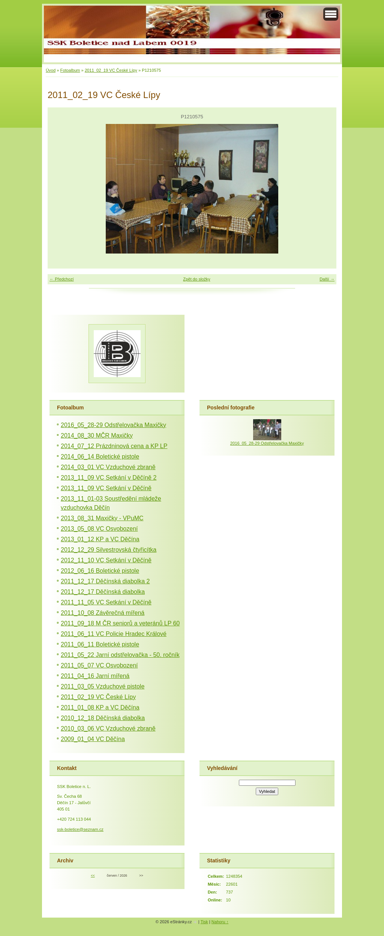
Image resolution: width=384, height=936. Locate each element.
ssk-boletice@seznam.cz (80, 829)
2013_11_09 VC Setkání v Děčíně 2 (108, 477)
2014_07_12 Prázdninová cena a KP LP (114, 446)
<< (92, 875)
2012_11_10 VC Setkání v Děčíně (106, 560)
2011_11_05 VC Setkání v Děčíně (106, 602)
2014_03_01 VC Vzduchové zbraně (108, 467)
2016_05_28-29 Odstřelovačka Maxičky (113, 425)
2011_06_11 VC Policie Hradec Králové (113, 634)
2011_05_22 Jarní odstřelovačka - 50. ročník (120, 655)
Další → (327, 279)
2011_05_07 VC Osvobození (99, 665)
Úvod (51, 70)
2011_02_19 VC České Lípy (111, 70)
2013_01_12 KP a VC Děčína (100, 539)
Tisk (204, 921)
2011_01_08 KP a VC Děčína (100, 707)
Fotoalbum (70, 70)
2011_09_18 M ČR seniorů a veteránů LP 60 (120, 623)
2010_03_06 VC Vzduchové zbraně (108, 728)
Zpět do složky (196, 279)
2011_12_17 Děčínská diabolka (103, 592)
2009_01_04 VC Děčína (93, 739)
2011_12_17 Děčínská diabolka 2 (105, 581)
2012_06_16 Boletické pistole (100, 571)
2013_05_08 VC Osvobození (99, 528)
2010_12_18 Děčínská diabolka (103, 718)
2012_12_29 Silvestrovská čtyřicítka (108, 550)
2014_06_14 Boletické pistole (100, 456)
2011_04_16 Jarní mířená (95, 676)
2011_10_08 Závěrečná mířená (102, 613)
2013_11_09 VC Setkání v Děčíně (106, 488)
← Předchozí (62, 279)
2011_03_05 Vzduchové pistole (102, 686)
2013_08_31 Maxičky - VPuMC (102, 518)
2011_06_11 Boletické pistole (100, 644)
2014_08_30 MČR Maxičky (97, 435)
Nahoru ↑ (220, 921)
